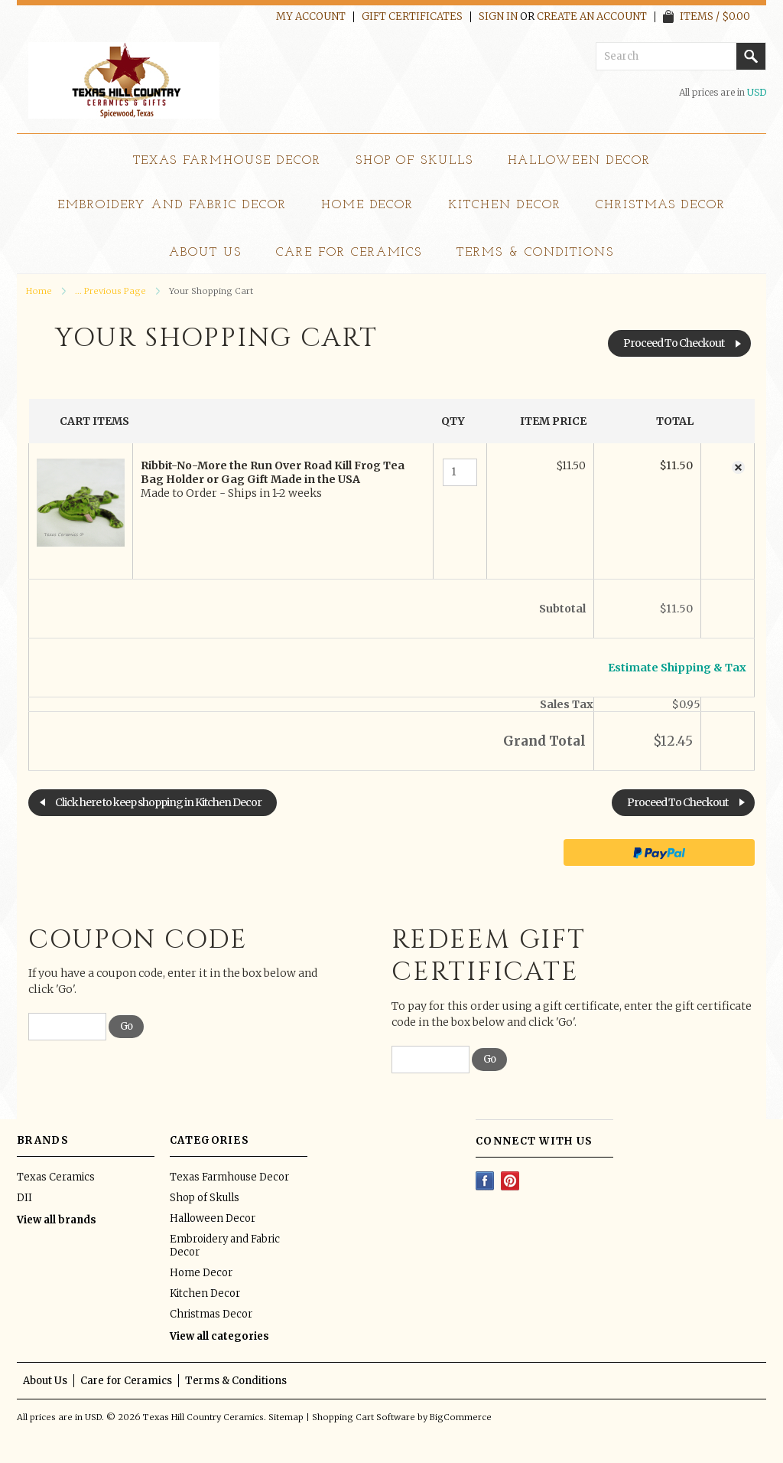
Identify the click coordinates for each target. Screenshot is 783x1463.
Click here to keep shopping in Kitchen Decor (158, 802)
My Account (311, 16)
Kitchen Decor (504, 205)
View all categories (219, 1336)
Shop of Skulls (414, 161)
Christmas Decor (661, 205)
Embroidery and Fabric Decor (172, 205)
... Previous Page (110, 291)
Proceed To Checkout (673, 343)
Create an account (592, 16)
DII (24, 1197)
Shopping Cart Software (363, 1417)
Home (39, 291)
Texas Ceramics (56, 1177)
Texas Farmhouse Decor (227, 161)
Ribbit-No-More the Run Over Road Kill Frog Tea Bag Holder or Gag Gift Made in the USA (272, 472)
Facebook (485, 1180)
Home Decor (367, 205)
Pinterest (510, 1180)
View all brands (56, 1219)
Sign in (498, 16)
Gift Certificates (412, 16)
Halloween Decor (579, 161)
